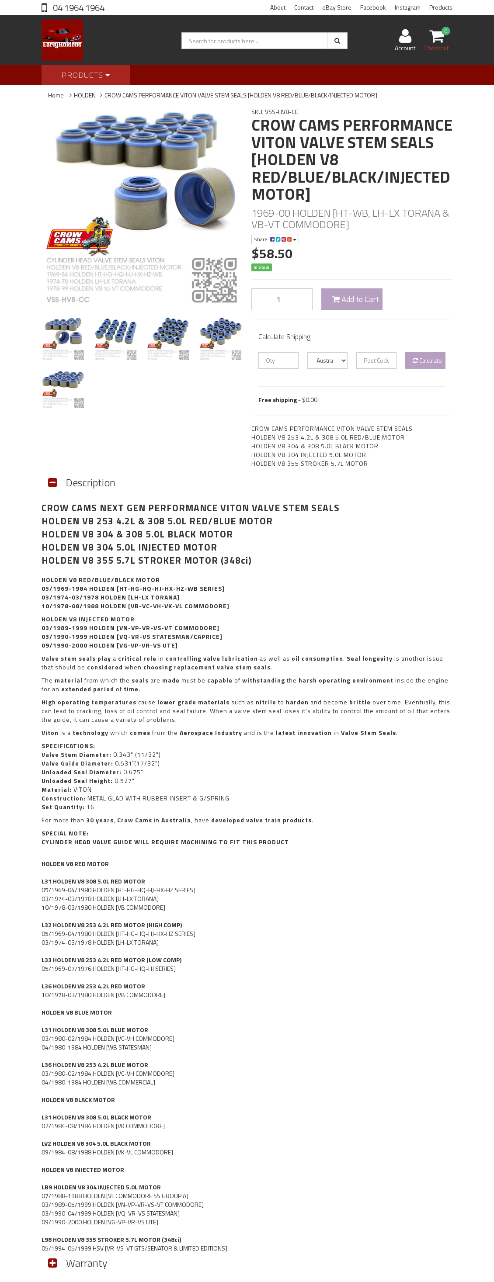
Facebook (373, 7)
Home (56, 95)
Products (440, 7)
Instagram (408, 7)
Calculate (427, 360)
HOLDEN (85, 95)
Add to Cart (355, 299)
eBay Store (336, 7)
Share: (275, 239)
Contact (303, 7)
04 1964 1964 (77, 7)
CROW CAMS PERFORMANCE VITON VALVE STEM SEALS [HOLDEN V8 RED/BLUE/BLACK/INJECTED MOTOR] (240, 95)
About (277, 7)
